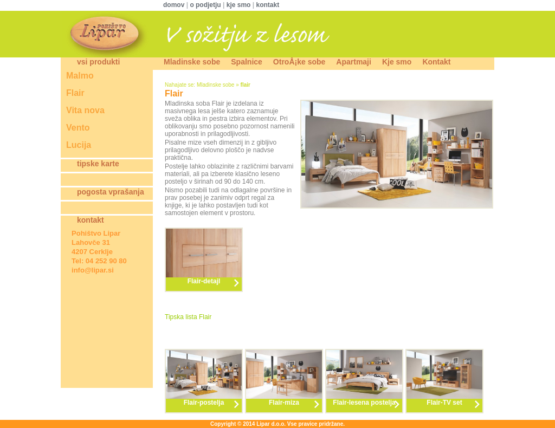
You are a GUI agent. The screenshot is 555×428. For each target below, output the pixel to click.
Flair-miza (284, 402)
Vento (78, 127)
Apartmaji (353, 61)
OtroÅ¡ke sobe (299, 61)
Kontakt (436, 61)
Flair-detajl (204, 281)
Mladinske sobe (192, 61)
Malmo (80, 75)
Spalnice (246, 61)
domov (174, 5)
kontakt (267, 5)
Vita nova (85, 110)
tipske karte (98, 163)
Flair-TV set (444, 402)
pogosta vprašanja (110, 191)
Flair (75, 93)
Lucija (78, 145)
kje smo (239, 5)
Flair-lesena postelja (364, 402)
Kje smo (396, 61)
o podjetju (205, 5)
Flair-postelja (204, 402)
